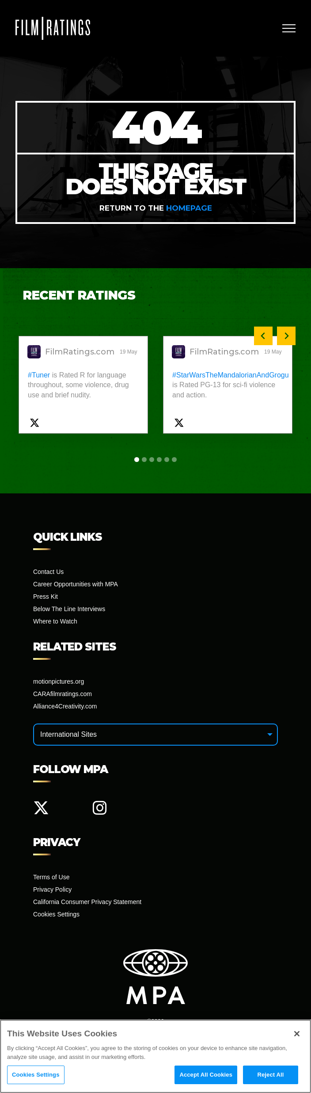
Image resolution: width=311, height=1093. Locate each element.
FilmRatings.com (79, 352)
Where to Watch (55, 621)
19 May (129, 352)
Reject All (270, 1075)
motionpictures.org (58, 681)
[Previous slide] (263, 336)
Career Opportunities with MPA (75, 584)
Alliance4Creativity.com (65, 706)
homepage (189, 208)
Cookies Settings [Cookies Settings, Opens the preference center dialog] (36, 1075)
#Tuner (39, 375)
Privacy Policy (52, 889)
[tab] (136, 459)
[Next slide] (286, 336)
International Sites (68, 734)
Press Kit (45, 596)
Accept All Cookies (205, 1075)
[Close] (297, 1034)
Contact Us (48, 571)
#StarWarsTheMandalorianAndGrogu (230, 375)
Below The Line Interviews (69, 608)
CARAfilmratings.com (62, 693)
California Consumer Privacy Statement (87, 901)
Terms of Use (51, 877)
